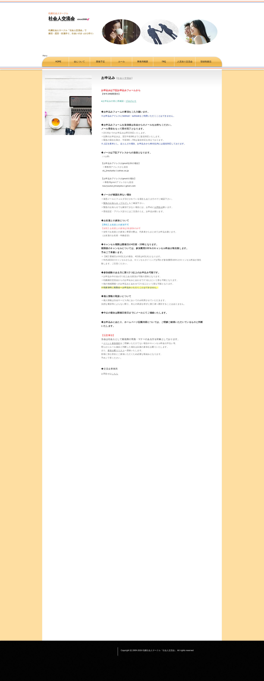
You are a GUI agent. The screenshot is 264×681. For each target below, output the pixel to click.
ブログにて (131, 101)
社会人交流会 (124, 78)
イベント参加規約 (111, 343)
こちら (115, 374)
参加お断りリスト (116, 350)
